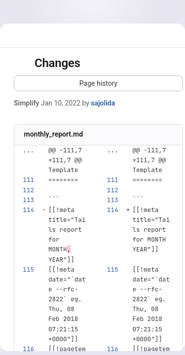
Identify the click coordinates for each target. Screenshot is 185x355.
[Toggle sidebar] (22, 63)
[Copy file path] (91, 135)
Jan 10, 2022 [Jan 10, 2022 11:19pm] (60, 103)
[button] (98, 83)
